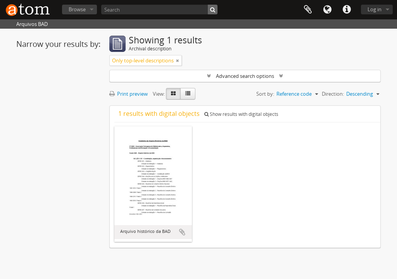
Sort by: (265, 93)
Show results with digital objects (241, 114)
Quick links (346, 9)
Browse (77, 9)
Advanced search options (245, 75)
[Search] (159, 9)
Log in (374, 9)
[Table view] (187, 94)
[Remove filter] (177, 60)
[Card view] (173, 94)
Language (327, 9)
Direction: (333, 93)
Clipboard (308, 9)
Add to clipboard (182, 232)
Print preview (128, 93)
